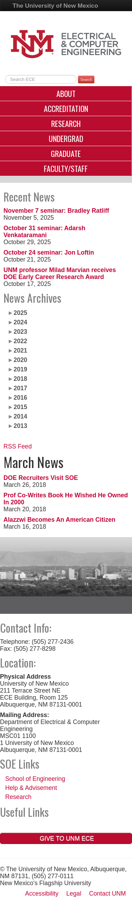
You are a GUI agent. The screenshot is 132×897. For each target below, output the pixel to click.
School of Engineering (35, 778)
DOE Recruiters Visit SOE (40, 477)
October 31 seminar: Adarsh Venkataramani (44, 232)
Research (66, 123)
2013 (20, 425)
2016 (20, 397)
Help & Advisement (31, 787)
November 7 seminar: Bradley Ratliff (56, 210)
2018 (20, 378)
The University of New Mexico (55, 5)
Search (86, 79)
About (66, 93)
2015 (20, 407)
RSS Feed (17, 446)
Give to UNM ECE (66, 838)
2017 (20, 388)
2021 (20, 350)
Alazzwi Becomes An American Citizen (59, 519)
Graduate (66, 153)
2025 (20, 312)
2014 (20, 416)
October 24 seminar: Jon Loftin (48, 252)
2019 (20, 369)
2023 (20, 331)
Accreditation (66, 108)
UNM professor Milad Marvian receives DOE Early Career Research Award (59, 273)
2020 (20, 359)
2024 (20, 322)
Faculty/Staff (66, 168)
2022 (20, 341)
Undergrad (66, 138)
